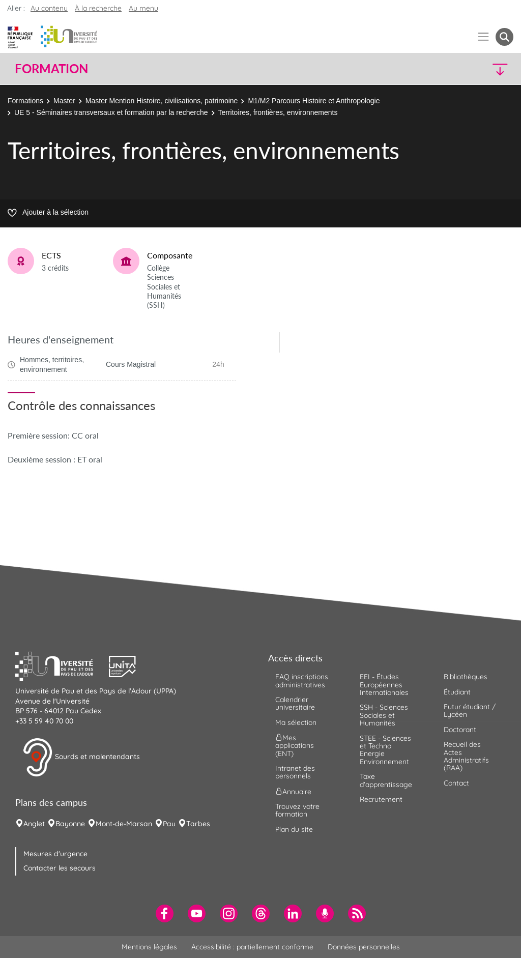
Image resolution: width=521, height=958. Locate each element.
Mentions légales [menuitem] (149, 946)
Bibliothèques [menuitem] (465, 676)
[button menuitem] (504, 37)
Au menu (143, 8)
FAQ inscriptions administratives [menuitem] (301, 680)
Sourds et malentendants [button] (81, 757)
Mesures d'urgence (55, 853)
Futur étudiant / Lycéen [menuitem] (470, 710)
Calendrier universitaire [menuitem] (295, 703)
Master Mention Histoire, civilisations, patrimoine (161, 101)
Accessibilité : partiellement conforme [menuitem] (252, 946)
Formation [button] (51, 69)
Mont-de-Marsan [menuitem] (124, 823)
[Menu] (484, 36)
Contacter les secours (59, 868)
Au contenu (49, 8)
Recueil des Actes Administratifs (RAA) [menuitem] (466, 756)
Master (64, 101)
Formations (25, 101)
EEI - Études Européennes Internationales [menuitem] (384, 684)
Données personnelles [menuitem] (364, 946)
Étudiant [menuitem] (457, 691)
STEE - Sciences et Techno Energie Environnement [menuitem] (385, 750)
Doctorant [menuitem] (460, 729)
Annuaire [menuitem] (293, 791)
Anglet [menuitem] (34, 823)
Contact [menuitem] (456, 783)
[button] (452, 69)
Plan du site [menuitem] (294, 829)
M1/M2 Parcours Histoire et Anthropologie (314, 101)
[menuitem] (165, 913)
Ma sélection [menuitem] (295, 722)
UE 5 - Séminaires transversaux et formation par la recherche (111, 112)
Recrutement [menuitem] (381, 799)
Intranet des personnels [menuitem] (295, 772)
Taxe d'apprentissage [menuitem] (386, 780)
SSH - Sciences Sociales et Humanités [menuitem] (384, 715)
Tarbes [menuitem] (198, 823)
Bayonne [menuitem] (70, 823)
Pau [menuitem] (169, 823)
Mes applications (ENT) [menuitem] (294, 745)
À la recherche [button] (98, 8)
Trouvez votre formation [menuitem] (297, 810)
